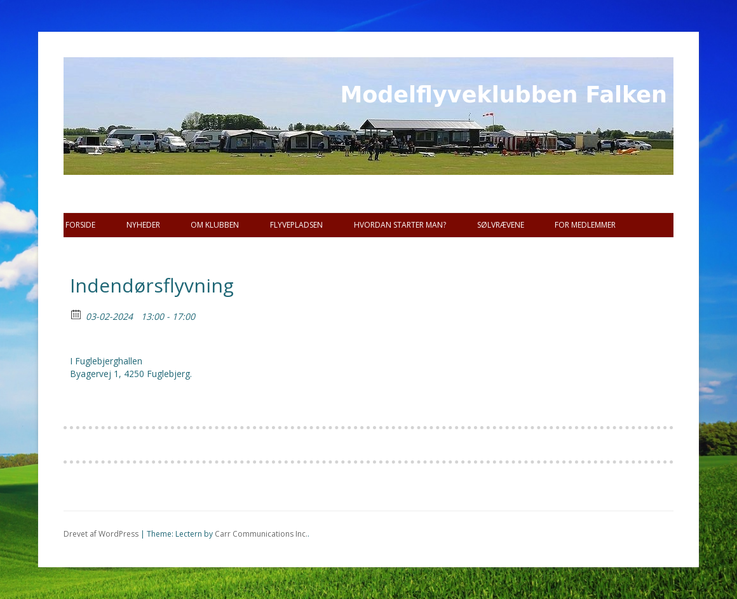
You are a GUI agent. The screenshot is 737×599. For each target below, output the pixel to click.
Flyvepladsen (296, 224)
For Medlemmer (585, 224)
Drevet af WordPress (101, 533)
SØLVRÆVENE (500, 224)
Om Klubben (215, 224)
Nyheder (143, 224)
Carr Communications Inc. (261, 533)
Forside (80, 224)
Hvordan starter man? (400, 224)
